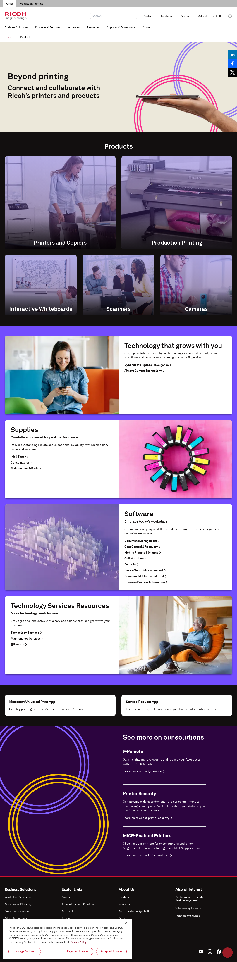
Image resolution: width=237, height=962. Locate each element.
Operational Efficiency (18, 904)
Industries (73, 27)
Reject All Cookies (77, 951)
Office (9, 3)
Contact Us (124, 925)
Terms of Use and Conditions (79, 904)
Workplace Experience (18, 897)
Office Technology (16, 918)
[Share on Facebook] (232, 63)
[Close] (126, 923)
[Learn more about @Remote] (164, 771)
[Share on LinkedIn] (232, 54)
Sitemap (66, 918)
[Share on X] (232, 72)
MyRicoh (202, 16)
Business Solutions (16, 27)
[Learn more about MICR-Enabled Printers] (164, 855)
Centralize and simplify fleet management (189, 898)
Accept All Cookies (111, 951)
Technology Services (187, 916)
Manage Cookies (24, 951)
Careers (185, 16)
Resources (93, 27)
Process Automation (17, 911)
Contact (148, 16)
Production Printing (31, 3)
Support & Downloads (121, 27)
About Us (149, 27)
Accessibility (69, 911)
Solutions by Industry (188, 908)
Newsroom (124, 904)
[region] (67, 939)
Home (11, 37)
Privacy (66, 897)
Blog (217, 16)
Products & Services (47, 27)
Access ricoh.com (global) (133, 911)
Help (227, 952)
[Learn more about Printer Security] (164, 818)
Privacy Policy (78, 942)
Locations (166, 16)
